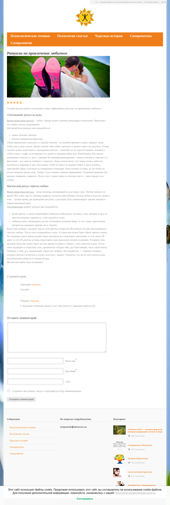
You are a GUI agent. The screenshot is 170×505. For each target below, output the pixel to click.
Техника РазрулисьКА (138, 458)
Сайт (67, 381)
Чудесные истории (109, 36)
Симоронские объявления (140, 445)
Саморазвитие (21, 43)
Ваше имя (70, 361)
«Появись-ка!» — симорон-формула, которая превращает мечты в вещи (115, 2)
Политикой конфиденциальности (135, 493)
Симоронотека (141, 36)
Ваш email (70, 371)
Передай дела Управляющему (142, 485)
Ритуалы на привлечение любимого (37, 53)
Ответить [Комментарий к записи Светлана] (36, 284)
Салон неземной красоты (140, 472)
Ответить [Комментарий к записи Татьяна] (34, 301)
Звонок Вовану (154, 2)
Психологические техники (30, 36)
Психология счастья (72, 36)
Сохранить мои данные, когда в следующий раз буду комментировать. (47, 391)
